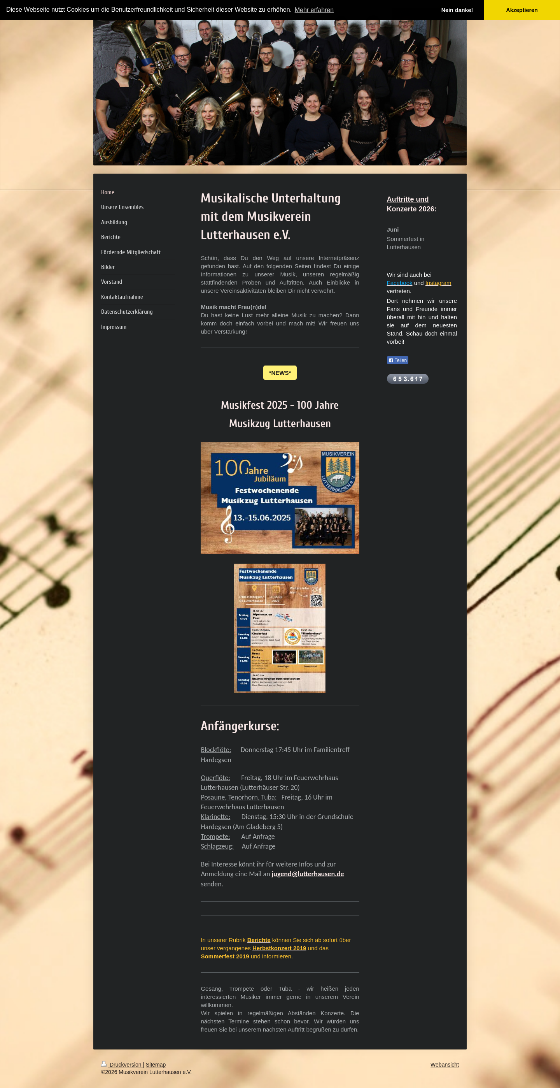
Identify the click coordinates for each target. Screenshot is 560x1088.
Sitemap (156, 1065)
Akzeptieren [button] (522, 10)
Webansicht (444, 1065)
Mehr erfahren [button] (314, 10)
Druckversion (122, 1065)
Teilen (397, 360)
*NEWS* (280, 372)
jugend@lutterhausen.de (308, 874)
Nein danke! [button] (457, 10)
